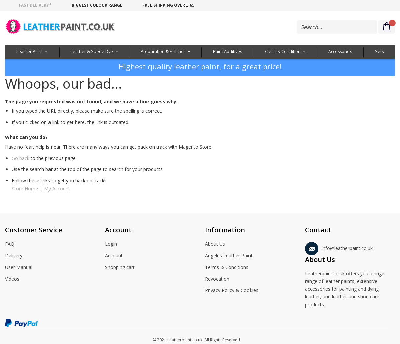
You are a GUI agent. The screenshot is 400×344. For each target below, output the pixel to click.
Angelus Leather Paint (229, 256)
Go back (20, 158)
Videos (12, 279)
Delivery (13, 256)
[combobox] (337, 27)
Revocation (217, 279)
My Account (57, 188)
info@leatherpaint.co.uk (339, 247)
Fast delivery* (35, 5)
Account (114, 256)
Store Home (25, 188)
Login (111, 244)
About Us (215, 244)
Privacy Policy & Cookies (231, 290)
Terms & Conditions (226, 267)
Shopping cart (120, 267)
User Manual (18, 267)
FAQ (9, 244)
